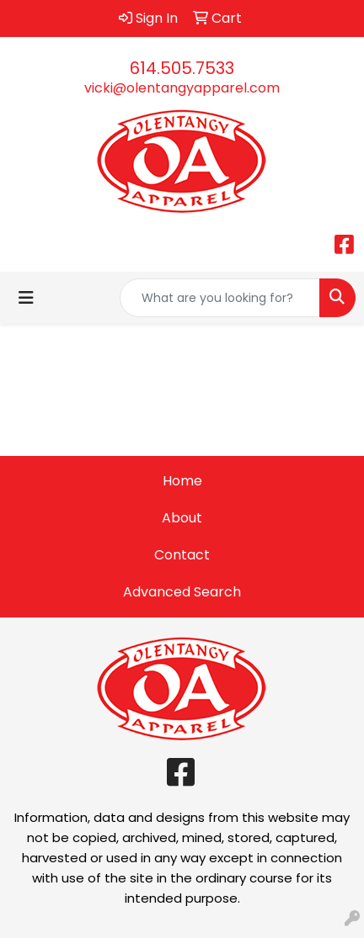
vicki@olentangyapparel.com (182, 88)
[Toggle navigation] (26, 298)
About (182, 517)
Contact (182, 554)
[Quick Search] (220, 297)
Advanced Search (182, 591)
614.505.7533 (182, 68)
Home (182, 480)
